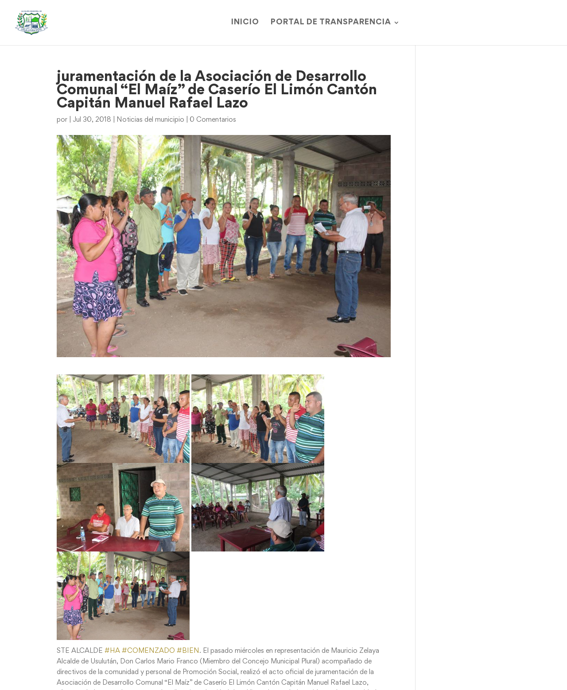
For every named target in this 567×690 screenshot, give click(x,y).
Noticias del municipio (150, 120)
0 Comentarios (213, 120)
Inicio (245, 22)
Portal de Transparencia (331, 22)
